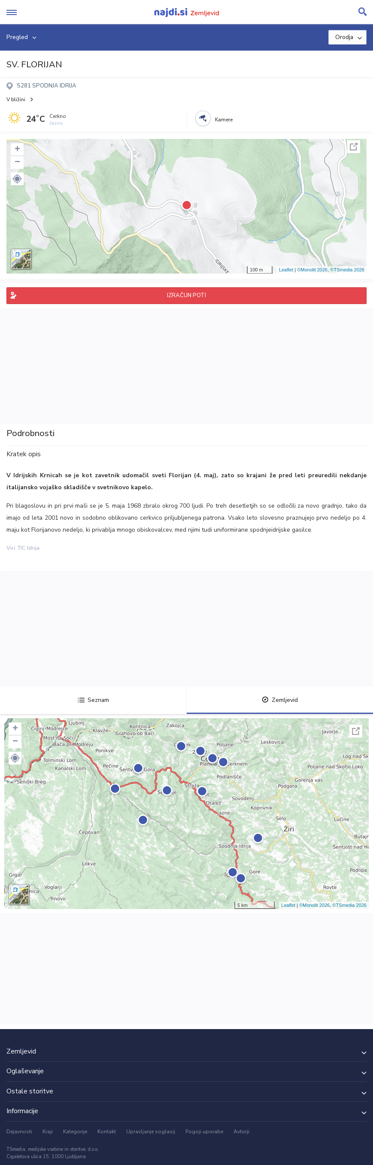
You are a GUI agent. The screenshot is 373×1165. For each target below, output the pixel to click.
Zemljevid (280, 700)
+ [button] (17, 149)
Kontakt (106, 1131)
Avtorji (241, 1131)
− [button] (17, 162)
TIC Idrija (28, 548)
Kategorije (75, 1131)
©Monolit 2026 (312, 269)
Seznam (93, 700)
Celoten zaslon (353, 146)
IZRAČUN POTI (186, 295)
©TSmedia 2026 (347, 269)
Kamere (224, 119)
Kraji (47, 1131)
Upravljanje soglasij (150, 1131)
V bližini (15, 99)
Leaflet (286, 269)
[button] (17, 178)
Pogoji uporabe (204, 1131)
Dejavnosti (19, 1131)
